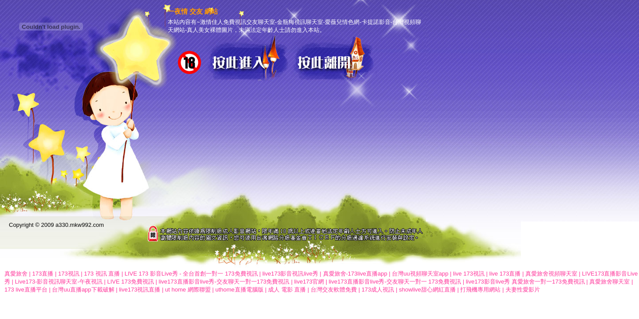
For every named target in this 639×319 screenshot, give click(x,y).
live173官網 (309, 281)
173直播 (43, 273)
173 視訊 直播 (102, 273)
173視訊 (68, 273)
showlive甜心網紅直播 (427, 289)
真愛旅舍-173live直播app (355, 273)
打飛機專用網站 (480, 289)
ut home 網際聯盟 (188, 289)
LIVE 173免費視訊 (130, 281)
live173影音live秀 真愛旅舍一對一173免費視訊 (525, 281)
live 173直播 (505, 273)
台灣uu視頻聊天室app (420, 273)
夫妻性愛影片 (522, 289)
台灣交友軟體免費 (334, 289)
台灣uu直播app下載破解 (83, 289)
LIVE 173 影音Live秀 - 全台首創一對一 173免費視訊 (191, 273)
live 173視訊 (469, 273)
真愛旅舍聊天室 (609, 281)
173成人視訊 (378, 289)
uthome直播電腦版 (239, 289)
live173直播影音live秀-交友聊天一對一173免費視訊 (224, 281)
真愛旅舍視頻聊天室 (551, 273)
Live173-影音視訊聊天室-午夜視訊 (59, 281)
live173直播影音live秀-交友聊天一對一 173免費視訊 (395, 281)
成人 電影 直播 (287, 289)
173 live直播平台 (25, 289)
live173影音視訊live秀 (290, 273)
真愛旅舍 (16, 273)
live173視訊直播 (139, 289)
